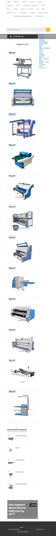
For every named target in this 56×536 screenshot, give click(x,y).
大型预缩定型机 (20, 460)
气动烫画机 (42, 65)
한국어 (8, 9)
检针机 (41, 63)
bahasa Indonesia (43, 12)
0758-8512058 (39, 16)
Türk (38, 9)
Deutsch (40, 2)
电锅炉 (41, 57)
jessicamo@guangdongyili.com (23, 16)
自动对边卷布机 (22, 351)
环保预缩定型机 (43, 42)
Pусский (18, 5)
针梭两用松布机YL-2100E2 (23, 197)
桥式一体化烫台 (22, 413)
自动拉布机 (42, 56)
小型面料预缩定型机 (22, 320)
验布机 (41, 45)
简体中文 (16, 2)
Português (10, 5)
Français (32, 2)
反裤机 (22, 289)
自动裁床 (41, 54)
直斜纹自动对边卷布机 (23, 228)
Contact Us (42, 68)
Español (24, 2)
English (9, 2)
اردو (15, 12)
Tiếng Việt (9, 12)
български (26, 5)
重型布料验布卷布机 (21, 484)
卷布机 (41, 50)
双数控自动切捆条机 (44, 48)
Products (42, 37)
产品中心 (41, 39)
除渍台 (41, 60)
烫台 (40, 47)
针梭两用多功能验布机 (23, 105)
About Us (42, 36)
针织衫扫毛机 (19, 472)
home (41, 34)
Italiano (16, 9)
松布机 (41, 51)
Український (24, 12)
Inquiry (33, 505)
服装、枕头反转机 (44, 59)
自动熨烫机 (42, 40)
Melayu (23, 9)
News (40, 66)
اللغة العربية (34, 5)
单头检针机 (23, 166)
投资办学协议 (39, 529)
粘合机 (41, 53)
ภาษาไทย (31, 9)
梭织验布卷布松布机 (22, 259)
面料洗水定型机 (43, 43)
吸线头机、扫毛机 (44, 62)
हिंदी (43, 9)
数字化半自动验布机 (14, 529)
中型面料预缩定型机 (21, 436)
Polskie (32, 12)
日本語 (42, 5)
